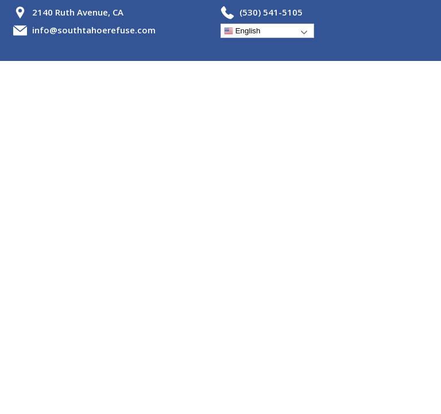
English (242, 31)
